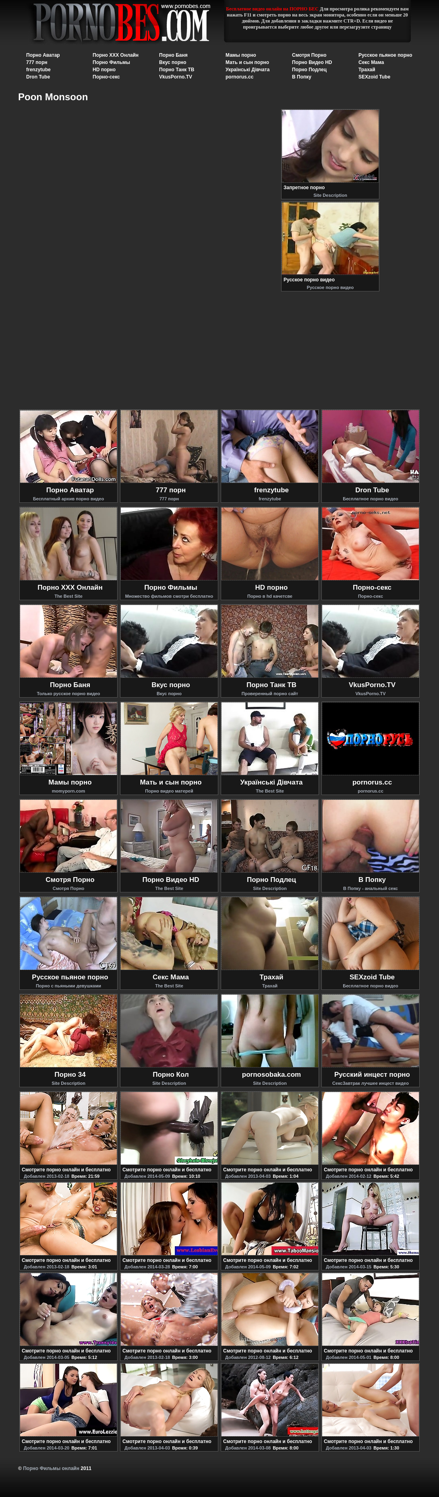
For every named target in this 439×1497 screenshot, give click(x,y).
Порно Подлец (309, 69)
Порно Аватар (43, 55)
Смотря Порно (309, 55)
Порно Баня (173, 55)
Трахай (366, 69)
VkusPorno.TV (175, 77)
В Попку (301, 77)
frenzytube (38, 69)
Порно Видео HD (312, 62)
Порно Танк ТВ (177, 69)
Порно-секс (106, 77)
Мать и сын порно (247, 62)
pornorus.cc (239, 77)
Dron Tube (38, 77)
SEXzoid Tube (374, 77)
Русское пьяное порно (385, 55)
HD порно (104, 69)
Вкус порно (172, 62)
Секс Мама (371, 62)
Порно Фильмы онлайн (51, 1468)
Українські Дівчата (247, 69)
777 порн (37, 62)
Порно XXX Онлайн (116, 55)
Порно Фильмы (111, 62)
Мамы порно (241, 55)
